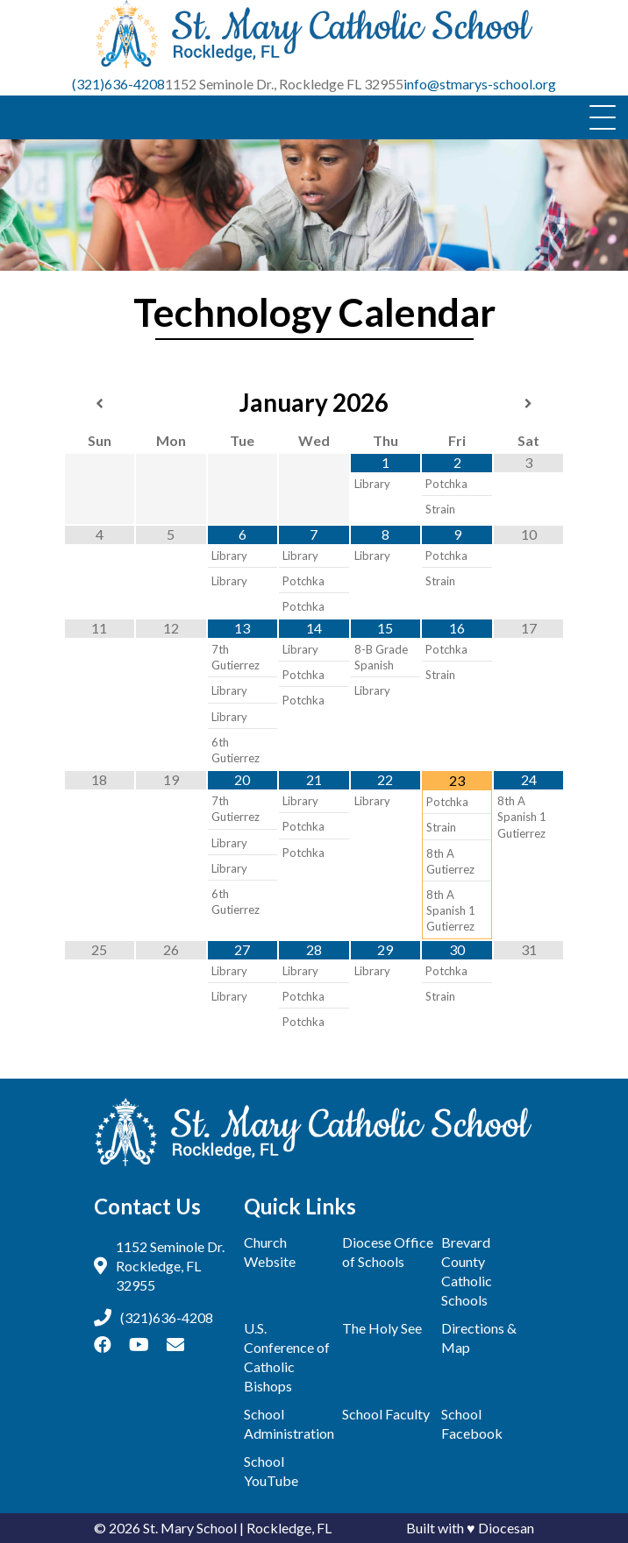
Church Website (270, 1252)
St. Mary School (190, 1527)
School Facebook (472, 1423)
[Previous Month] (100, 404)
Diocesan (506, 1527)
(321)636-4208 (118, 83)
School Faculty (386, 1413)
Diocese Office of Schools (387, 1252)
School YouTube (271, 1471)
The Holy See (382, 1328)
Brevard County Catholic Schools (466, 1271)
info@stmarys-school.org (479, 83)
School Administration (289, 1423)
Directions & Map (479, 1337)
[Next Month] (529, 404)
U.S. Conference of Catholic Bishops (287, 1357)
